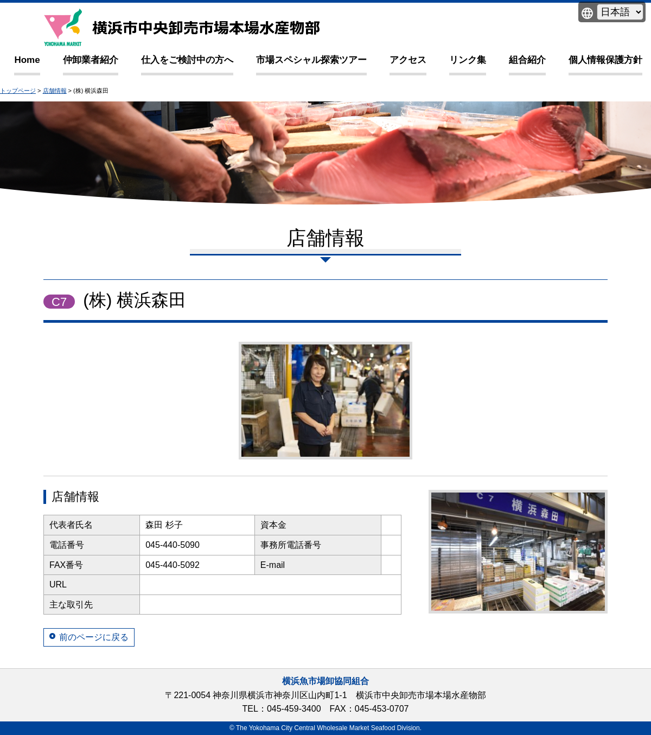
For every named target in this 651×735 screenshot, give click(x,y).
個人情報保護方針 (605, 60)
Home (27, 60)
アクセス (408, 60)
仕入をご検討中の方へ (187, 60)
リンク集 (467, 60)
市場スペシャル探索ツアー (311, 60)
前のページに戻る (94, 637)
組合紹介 (527, 60)
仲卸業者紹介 (90, 60)
